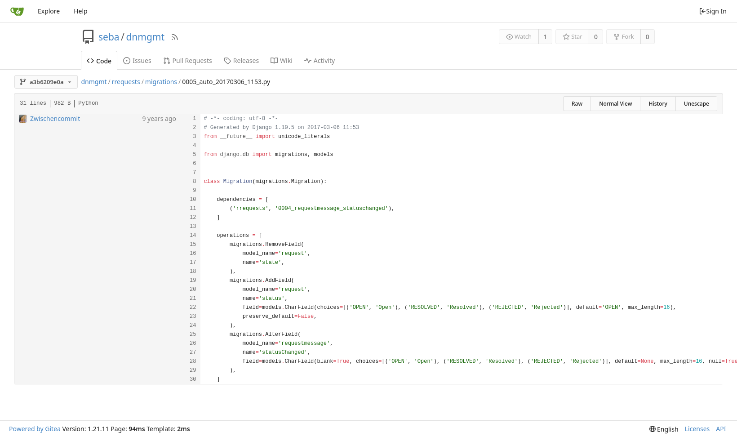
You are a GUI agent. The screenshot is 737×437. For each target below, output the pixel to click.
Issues (137, 60)
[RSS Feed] (175, 37)
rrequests (126, 81)
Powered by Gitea (35, 428)
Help (81, 11)
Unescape (696, 103)
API (721, 428)
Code (99, 61)
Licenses (697, 428)
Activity (319, 60)
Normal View (615, 103)
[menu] (664, 429)
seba (109, 36)
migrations (161, 81)
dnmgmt (145, 36)
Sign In (713, 11)
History (657, 103)
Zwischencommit (55, 118)
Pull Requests (187, 60)
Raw (577, 103)
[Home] (17, 11)
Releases (241, 60)
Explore (49, 11)
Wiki (282, 60)
